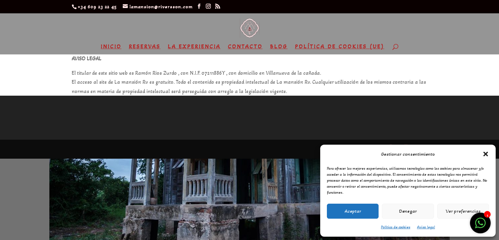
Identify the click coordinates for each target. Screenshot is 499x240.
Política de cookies (395, 227)
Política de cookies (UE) (339, 47)
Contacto (245, 47)
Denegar (408, 211)
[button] (485, 154)
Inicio (111, 47)
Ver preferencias (463, 211)
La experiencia (194, 47)
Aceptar (353, 211)
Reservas (144, 47)
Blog (279, 47)
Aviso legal (426, 227)
